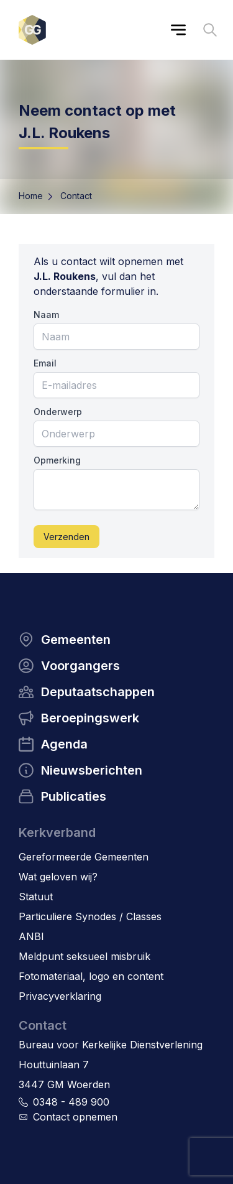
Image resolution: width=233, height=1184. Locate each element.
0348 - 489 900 (71, 1102)
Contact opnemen (75, 1117)
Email (45, 363)
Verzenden (66, 536)
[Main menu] (178, 29)
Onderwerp (58, 411)
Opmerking (57, 460)
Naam (46, 314)
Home (31, 195)
